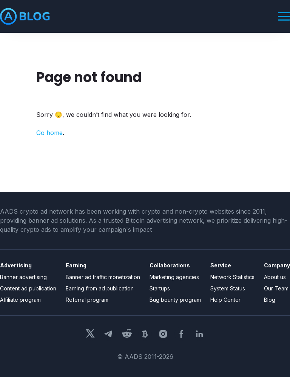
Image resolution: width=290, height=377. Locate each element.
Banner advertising (23, 277)
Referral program (87, 299)
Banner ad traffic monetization (103, 277)
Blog (269, 299)
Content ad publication (28, 288)
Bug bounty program (175, 299)
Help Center (225, 299)
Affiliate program (20, 299)
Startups (160, 288)
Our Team (276, 288)
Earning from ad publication (100, 288)
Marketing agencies (174, 277)
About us (275, 277)
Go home (49, 133)
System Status (227, 288)
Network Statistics (232, 277)
